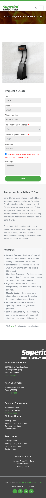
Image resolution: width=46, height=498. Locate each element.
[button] (5, 62)
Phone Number (11, 115)
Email (7, 106)
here (12, 326)
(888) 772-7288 (11, 393)
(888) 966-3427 (11, 375)
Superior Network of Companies (30, 482)
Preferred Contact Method (16, 125)
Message (9, 161)
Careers (31, 486)
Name (8, 96)
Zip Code (9, 144)
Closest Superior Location (16, 134)
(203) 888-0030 (11, 413)
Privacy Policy (17, 486)
